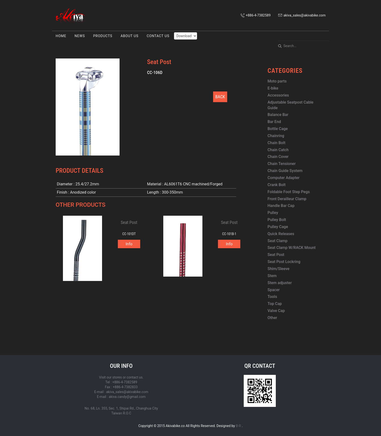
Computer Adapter (284, 177)
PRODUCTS (102, 36)
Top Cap (275, 303)
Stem (272, 275)
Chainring (276, 135)
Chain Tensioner (282, 163)
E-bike (273, 88)
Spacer (274, 290)
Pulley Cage (278, 226)
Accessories (278, 95)
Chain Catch (278, 150)
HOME (61, 36)
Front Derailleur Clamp (287, 199)
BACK (220, 96)
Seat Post (276, 254)
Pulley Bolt (277, 219)
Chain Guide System (285, 170)
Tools (272, 296)
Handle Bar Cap (281, 205)
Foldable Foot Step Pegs (289, 191)
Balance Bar (278, 114)
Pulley (273, 212)
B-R (238, 426)
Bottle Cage (278, 128)
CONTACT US (158, 36)
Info (129, 244)
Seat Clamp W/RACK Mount (292, 247)
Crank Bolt (277, 184)
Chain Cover (278, 156)
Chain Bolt (277, 142)
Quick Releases (281, 233)
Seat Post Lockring (284, 261)
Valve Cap (276, 310)
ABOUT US (130, 36)
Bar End (274, 121)
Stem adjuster (280, 282)
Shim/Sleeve (278, 268)
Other (272, 317)
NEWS (80, 36)
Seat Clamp (277, 241)
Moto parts (277, 81)
